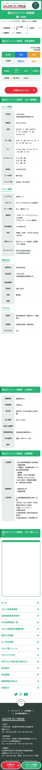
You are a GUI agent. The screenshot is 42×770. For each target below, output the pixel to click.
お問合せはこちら (21, 90)
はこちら (11, 765)
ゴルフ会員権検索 (14, 21)
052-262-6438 (31, 765)
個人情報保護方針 (21, 713)
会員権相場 (6, 28)
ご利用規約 (27, 711)
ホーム (4, 21)
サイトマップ (15, 711)
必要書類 (6, 33)
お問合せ (19, 33)
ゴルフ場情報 (19, 28)
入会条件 (31, 28)
